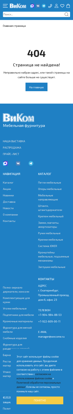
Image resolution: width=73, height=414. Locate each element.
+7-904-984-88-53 (50, 314)
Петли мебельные (49, 182)
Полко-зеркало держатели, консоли (16, 289)
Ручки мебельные (49, 233)
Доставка (9, 201)
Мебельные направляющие (48, 197)
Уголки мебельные (15, 308)
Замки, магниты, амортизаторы (48, 224)
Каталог (8, 182)
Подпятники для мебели (18, 314)
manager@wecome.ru (51, 336)
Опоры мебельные (50, 189)
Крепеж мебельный (50, 216)
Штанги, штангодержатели (50, 207)
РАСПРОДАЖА (12, 147)
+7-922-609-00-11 (49, 321)
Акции (7, 189)
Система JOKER (47, 246)
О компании (10, 214)
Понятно (40, 400)
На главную (36, 87)
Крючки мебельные (50, 239)
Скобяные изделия (15, 338)
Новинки (8, 195)
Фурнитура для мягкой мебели (17, 329)
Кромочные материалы (18, 321)
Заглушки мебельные (51, 266)
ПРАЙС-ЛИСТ (11, 154)
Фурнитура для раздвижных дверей (16, 346)
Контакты (9, 221)
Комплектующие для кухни (16, 300)
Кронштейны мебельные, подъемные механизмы (53, 256)
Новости (8, 208)
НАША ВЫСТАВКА (14, 141)
